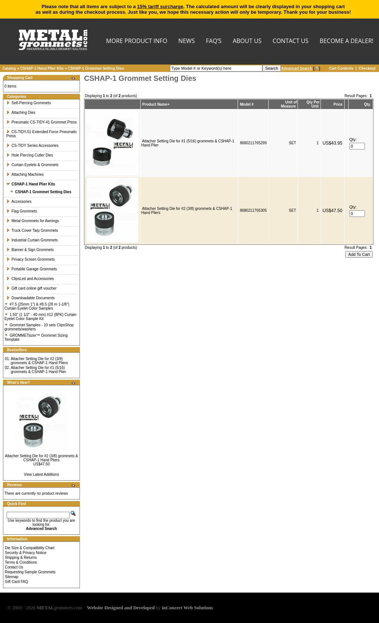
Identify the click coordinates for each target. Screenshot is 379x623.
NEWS (186, 41)
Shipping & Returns (21, 558)
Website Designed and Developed (121, 607)
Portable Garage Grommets (31, 269)
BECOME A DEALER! (346, 41)
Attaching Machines (25, 174)
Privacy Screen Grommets (30, 259)
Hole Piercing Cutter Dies (29, 155)
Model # (247, 104)
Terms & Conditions (21, 562)
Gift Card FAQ (16, 582)
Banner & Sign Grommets (30, 250)
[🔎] (300, 68)
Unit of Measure (289, 104)
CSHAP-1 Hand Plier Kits (42, 68)
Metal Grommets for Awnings (32, 221)
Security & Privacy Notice (25, 553)
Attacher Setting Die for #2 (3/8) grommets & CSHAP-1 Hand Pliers (39, 361)
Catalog (9, 68)
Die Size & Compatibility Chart (29, 548)
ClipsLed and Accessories (30, 279)
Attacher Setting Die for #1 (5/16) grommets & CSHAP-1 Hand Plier (38, 370)
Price (337, 104)
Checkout (367, 68)
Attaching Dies (20, 113)
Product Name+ (156, 104)
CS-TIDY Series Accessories (32, 146)
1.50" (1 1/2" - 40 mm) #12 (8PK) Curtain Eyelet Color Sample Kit (40, 317)
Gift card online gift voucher (31, 288)
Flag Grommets (21, 211)
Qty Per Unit (313, 104)
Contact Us (14, 567)
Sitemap (12, 577)
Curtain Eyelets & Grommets (32, 165)
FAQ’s (213, 41)
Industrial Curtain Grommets (32, 240)
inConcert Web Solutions (187, 607)
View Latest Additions (41, 474)
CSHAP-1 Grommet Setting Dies (96, 68)
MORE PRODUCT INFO (136, 41)
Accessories (18, 202)
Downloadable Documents (30, 298)
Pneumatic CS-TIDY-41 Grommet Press (41, 122)
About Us (247, 41)
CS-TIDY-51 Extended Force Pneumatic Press (41, 134)
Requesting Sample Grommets (30, 572)
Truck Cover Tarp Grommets (32, 230)
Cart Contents (341, 68)
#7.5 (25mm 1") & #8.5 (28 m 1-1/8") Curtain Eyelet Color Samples (36, 306)
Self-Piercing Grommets (28, 103)
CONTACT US (291, 41)
